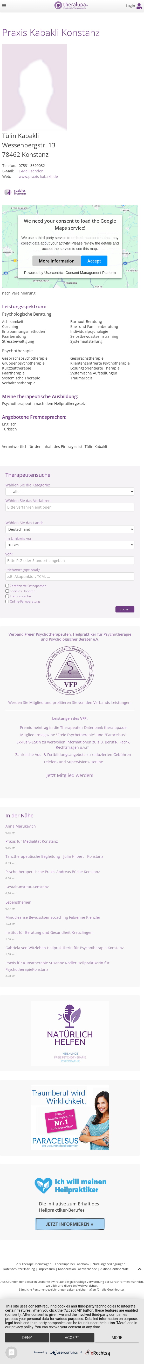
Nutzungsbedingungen (109, 1264)
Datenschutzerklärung (19, 1269)
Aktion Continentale (114, 1269)
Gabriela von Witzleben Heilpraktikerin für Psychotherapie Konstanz (64, 947)
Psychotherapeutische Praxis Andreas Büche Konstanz (52, 871)
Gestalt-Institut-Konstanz (27, 886)
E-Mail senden (31, 170)
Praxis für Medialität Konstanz (31, 841)
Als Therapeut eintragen (33, 1264)
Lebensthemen (18, 902)
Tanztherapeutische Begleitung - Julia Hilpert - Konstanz (54, 856)
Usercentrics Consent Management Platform (80, 272)
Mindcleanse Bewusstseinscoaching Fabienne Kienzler (52, 917)
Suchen (125, 609)
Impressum (46, 1269)
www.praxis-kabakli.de (38, 176)
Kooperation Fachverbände (77, 1269)
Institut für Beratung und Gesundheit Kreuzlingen (49, 932)
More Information (56, 261)
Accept (94, 261)
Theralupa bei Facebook (72, 1264)
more (117, 1337)
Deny (27, 1337)
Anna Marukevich (20, 826)
